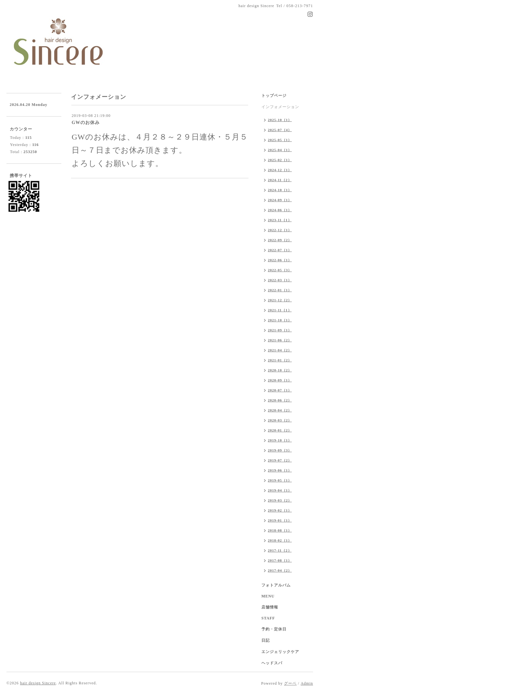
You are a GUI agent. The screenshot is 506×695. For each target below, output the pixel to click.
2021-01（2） (280, 360)
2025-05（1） (280, 140)
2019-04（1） (280, 490)
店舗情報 (269, 607)
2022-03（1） (280, 280)
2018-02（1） (280, 540)
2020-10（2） (280, 370)
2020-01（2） (280, 430)
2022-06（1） (280, 260)
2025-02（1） (280, 160)
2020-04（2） (280, 410)
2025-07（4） (280, 130)
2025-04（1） (280, 150)
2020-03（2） (280, 420)
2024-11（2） (280, 180)
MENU (268, 596)
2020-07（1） (280, 390)
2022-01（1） (280, 290)
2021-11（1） (280, 310)
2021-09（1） (280, 330)
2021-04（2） (280, 350)
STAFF (268, 618)
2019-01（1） (280, 520)
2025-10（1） (280, 120)
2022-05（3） (280, 270)
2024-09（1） (280, 200)
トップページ (274, 95)
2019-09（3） (280, 450)
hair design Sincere (38, 683)
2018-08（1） (280, 530)
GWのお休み (86, 122)
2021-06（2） (280, 340)
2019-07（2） (280, 460)
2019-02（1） (280, 510)
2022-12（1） (280, 230)
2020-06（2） (280, 400)
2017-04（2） (280, 570)
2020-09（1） (280, 380)
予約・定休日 (274, 629)
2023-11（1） (280, 220)
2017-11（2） (280, 550)
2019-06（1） (280, 470)
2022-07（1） (280, 250)
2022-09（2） (280, 240)
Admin (307, 683)
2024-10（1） (280, 190)
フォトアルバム (276, 585)
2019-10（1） (280, 440)
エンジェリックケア (280, 651)
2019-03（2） (280, 500)
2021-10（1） (280, 320)
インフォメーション (280, 107)
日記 (265, 640)
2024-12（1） (280, 170)
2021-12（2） (280, 300)
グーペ (290, 683)
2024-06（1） (280, 210)
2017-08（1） (280, 560)
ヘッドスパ (271, 663)
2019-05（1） (280, 480)
